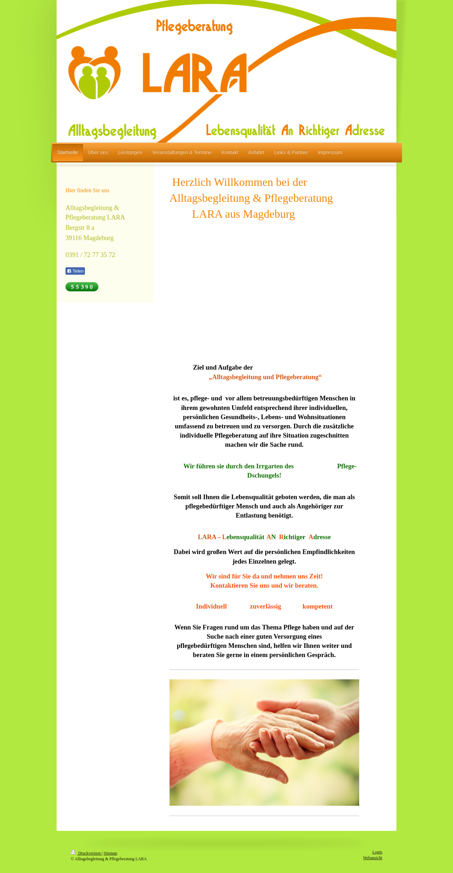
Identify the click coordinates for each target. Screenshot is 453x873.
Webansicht (372, 858)
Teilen (75, 271)
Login (377, 852)
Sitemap (110, 853)
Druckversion (86, 853)
